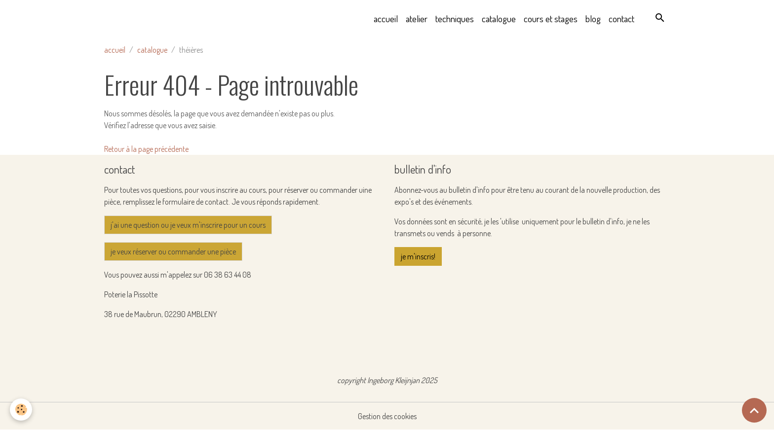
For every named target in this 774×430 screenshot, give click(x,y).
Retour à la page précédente (146, 149)
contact (621, 18)
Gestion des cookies (387, 416)
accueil (386, 18)
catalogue (499, 18)
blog (593, 18)
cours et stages (551, 18)
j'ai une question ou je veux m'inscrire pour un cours (188, 225)
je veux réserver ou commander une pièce (173, 251)
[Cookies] (21, 409)
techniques (454, 18)
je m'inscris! (418, 256)
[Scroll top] (754, 410)
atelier (416, 18)
